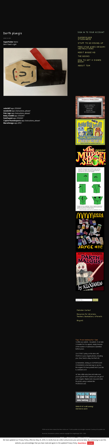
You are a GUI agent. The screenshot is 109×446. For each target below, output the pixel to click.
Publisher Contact (84, 310)
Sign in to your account (91, 32)
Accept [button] (90, 443)
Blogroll (80, 320)
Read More (82, 443)
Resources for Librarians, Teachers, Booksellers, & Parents (89, 315)
